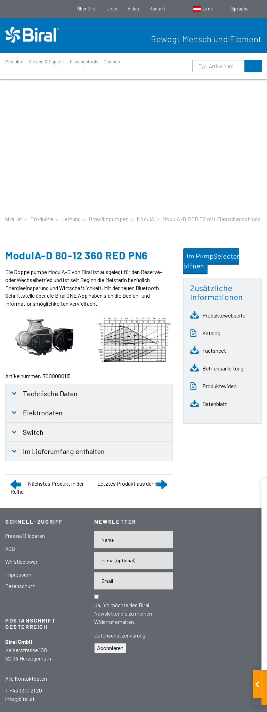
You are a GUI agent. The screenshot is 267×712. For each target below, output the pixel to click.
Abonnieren (110, 647)
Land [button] (203, 8)
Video (133, 8)
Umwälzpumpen (109, 219)
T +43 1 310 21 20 (23, 690)
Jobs (112, 8)
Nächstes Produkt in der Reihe (47, 487)
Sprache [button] (240, 8)
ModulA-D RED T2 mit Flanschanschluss (211, 219)
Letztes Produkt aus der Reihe (132, 483)
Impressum (18, 574)
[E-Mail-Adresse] (133, 580)
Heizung (71, 219)
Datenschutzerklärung (119, 635)
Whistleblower (21, 561)
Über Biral (87, 8)
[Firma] (133, 560)
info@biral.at (20, 698)
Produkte (14, 61)
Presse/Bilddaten (25, 536)
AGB (10, 549)
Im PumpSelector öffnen (211, 261)
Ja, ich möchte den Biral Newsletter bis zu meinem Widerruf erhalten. (124, 613)
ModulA (146, 219)
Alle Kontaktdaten (26, 678)
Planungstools (84, 61)
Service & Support (47, 61)
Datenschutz (20, 586)
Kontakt (157, 8)
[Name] (133, 539)
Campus (112, 61)
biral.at (14, 219)
